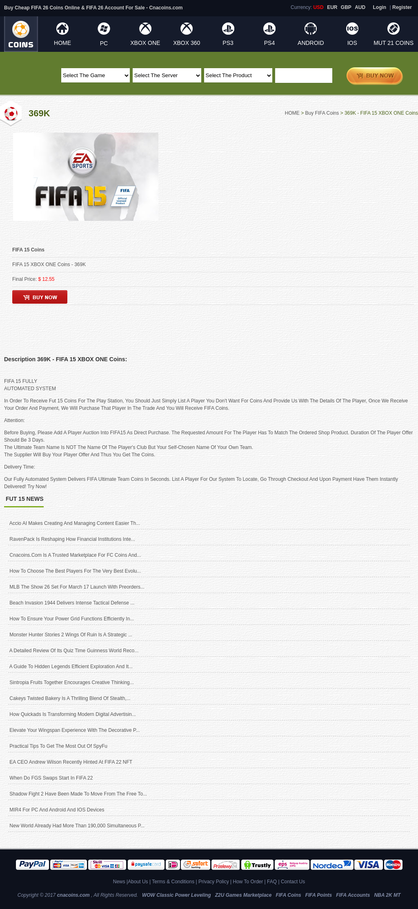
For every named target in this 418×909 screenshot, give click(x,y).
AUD (360, 7)
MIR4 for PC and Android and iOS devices (56, 810)
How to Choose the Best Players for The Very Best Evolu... (75, 571)
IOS (352, 43)
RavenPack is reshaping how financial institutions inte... (72, 539)
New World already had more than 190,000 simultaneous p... (77, 826)
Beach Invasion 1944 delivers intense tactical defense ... (71, 603)
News (119, 882)
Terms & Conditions (173, 882)
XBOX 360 (186, 43)
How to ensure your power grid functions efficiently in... (71, 619)
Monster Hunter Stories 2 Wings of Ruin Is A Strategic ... (70, 635)
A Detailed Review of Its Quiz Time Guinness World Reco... (74, 650)
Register (402, 7)
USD (318, 7)
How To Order (248, 882)
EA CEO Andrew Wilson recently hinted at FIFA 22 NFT (70, 762)
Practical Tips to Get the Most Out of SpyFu (58, 746)
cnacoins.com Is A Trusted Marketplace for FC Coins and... (75, 555)
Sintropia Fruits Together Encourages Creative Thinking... (71, 682)
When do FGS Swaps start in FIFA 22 (51, 778)
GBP (346, 7)
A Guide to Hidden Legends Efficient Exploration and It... (71, 666)
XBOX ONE (145, 43)
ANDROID (311, 43)
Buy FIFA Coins (322, 113)
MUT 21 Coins (394, 43)
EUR (332, 7)
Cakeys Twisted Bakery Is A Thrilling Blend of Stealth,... (69, 698)
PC (104, 43)
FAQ (272, 882)
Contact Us (293, 882)
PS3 (227, 43)
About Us (138, 882)
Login (380, 7)
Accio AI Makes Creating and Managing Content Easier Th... (74, 523)
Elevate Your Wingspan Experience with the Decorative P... (74, 730)
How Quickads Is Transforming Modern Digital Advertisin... (72, 714)
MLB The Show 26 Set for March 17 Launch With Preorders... (77, 587)
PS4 (269, 43)
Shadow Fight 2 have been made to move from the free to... (78, 794)
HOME (62, 43)
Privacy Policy (213, 882)
